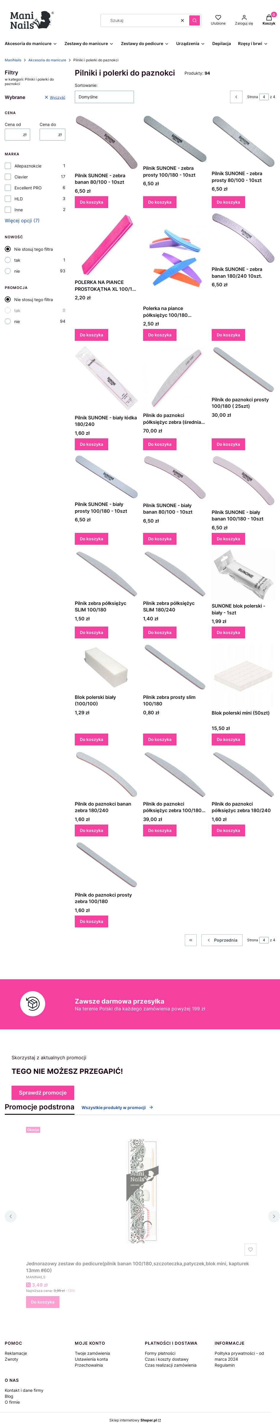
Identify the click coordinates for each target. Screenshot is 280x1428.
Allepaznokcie (27, 165)
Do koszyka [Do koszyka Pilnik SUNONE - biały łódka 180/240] (91, 443)
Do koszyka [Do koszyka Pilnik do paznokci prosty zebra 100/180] (91, 921)
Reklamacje (16, 1353)
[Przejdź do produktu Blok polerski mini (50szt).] (243, 675)
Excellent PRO (28, 187)
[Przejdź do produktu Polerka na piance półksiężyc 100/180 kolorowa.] (175, 258)
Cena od (13, 124)
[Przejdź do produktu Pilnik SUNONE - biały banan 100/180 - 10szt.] (243, 481)
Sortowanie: (86, 85)
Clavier (21, 176)
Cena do (48, 124)
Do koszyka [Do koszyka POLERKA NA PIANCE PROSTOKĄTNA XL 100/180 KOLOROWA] (91, 335)
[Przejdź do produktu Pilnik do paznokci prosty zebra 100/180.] (106, 865)
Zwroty (11, 1359)
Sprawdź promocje (43, 1093)
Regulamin (225, 1365)
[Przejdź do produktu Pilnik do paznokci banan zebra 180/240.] (106, 774)
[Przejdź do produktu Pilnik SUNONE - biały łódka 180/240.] (106, 379)
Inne (18, 209)
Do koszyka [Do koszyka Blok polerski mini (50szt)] (228, 739)
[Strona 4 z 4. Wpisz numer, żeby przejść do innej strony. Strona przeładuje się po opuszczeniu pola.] (264, 97)
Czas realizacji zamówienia (171, 1365)
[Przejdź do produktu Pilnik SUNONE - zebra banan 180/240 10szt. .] (243, 238)
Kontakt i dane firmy (24, 1390)
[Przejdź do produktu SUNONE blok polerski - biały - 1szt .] (243, 575)
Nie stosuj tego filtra (33, 249)
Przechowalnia (89, 1365)
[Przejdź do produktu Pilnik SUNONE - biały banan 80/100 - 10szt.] (175, 477)
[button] (194, 20)
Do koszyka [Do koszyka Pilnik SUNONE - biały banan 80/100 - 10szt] (159, 538)
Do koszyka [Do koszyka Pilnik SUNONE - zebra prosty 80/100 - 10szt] (228, 202)
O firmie (12, 1402)
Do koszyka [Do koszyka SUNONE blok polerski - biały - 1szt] (228, 632)
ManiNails (13, 60)
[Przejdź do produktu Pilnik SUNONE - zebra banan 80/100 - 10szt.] (106, 142)
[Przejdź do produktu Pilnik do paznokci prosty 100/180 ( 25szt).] (243, 370)
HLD (18, 198)
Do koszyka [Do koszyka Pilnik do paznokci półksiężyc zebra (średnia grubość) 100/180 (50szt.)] (159, 443)
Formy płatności (160, 1353)
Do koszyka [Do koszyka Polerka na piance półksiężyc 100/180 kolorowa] (159, 335)
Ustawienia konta (91, 1359)
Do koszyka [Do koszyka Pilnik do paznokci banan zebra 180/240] (91, 830)
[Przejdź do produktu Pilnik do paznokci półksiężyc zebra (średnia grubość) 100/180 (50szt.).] (175, 378)
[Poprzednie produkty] (221, 940)
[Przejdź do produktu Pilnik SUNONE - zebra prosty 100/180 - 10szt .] (175, 138)
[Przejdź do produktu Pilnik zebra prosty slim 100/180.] (175, 667)
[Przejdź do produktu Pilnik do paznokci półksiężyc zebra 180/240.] (243, 774)
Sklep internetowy (133, 1420)
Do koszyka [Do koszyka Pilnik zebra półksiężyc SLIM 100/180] (91, 632)
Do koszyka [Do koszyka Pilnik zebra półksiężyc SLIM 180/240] (159, 632)
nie (17, 271)
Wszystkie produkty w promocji (117, 1107)
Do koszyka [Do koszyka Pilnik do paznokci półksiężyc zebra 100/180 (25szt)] (159, 830)
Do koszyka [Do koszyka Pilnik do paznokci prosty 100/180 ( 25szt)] (228, 443)
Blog (9, 1396)
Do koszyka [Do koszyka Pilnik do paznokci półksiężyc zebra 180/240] (228, 830)
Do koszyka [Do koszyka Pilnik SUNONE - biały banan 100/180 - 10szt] (228, 538)
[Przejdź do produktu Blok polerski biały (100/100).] (106, 667)
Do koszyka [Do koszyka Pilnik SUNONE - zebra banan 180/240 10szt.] (228, 335)
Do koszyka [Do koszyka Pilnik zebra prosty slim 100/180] (159, 739)
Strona (252, 97)
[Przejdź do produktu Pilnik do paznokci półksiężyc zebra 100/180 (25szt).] (175, 774)
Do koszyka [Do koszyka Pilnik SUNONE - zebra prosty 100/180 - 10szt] (159, 202)
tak (17, 260)
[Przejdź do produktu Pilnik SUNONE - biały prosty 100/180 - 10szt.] (106, 477)
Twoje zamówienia (92, 1353)
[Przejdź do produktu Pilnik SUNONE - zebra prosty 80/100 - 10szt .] (243, 141)
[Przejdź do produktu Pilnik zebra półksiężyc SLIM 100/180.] (106, 574)
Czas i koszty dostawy (167, 1359)
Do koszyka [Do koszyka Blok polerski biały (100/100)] (91, 739)
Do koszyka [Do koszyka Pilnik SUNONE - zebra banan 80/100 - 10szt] (91, 202)
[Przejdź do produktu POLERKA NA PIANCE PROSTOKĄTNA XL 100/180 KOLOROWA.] (106, 245)
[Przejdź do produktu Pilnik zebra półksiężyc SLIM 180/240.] (175, 574)
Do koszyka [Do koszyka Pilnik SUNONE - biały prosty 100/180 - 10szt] (91, 538)
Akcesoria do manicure (47, 60)
